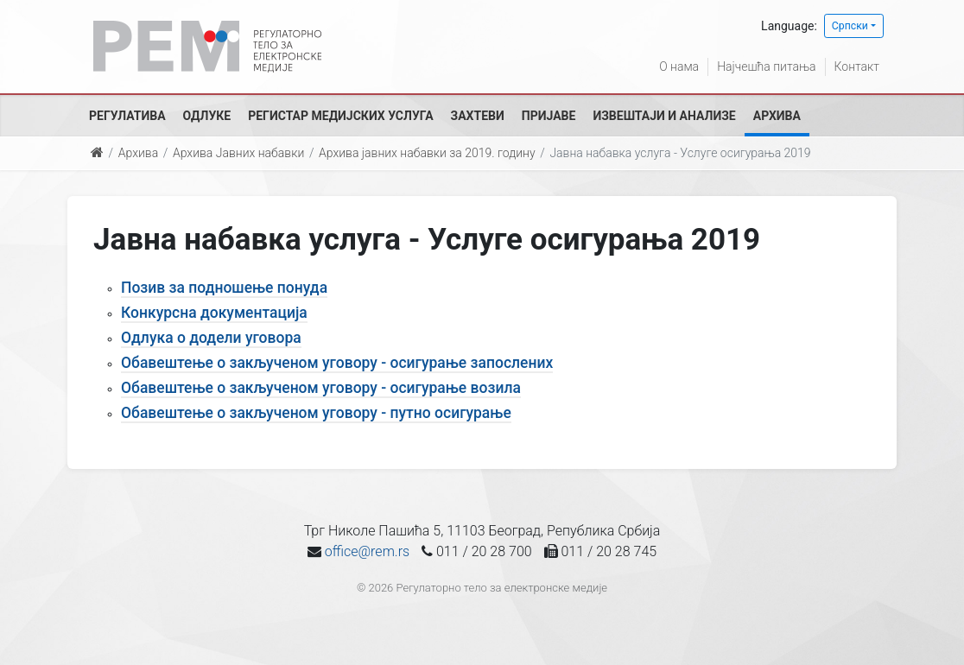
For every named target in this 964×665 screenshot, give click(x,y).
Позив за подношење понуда (224, 287)
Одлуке (207, 116)
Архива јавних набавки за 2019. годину (427, 153)
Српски (850, 26)
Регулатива (127, 116)
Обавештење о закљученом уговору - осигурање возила (321, 387)
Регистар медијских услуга (340, 116)
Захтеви (477, 116)
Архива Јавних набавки (238, 153)
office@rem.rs (367, 551)
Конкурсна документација (214, 312)
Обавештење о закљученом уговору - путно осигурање (316, 412)
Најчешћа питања (766, 66)
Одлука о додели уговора (211, 337)
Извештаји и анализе (664, 116)
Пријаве (549, 116)
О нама (679, 66)
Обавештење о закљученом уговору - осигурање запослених (337, 362)
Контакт (856, 66)
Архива (777, 116)
